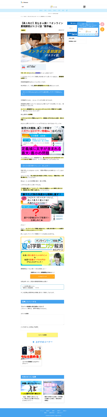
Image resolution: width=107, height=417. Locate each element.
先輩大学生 (51, 412)
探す (102, 30)
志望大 (49, 10)
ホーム (22, 16)
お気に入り (59, 412)
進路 (44, 10)
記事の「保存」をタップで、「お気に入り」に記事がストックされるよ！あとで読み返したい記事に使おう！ (88, 29)
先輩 (60, 10)
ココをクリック (42, 276)
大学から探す (71, 38)
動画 (65, 10)
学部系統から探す (72, 41)
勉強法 (38, 10)
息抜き (55, 10)
